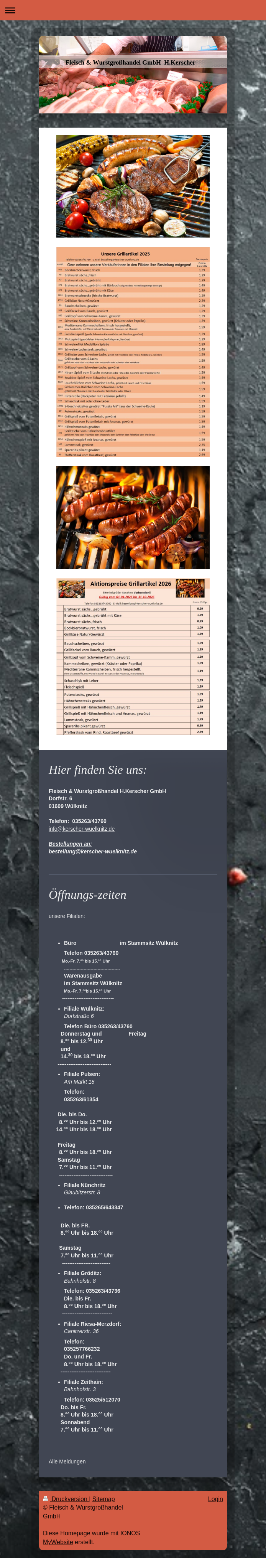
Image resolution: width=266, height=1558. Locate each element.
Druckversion (66, 1499)
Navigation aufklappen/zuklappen (133, 10)
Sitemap (103, 1499)
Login (215, 1499)
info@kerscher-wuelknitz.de (82, 829)
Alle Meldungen (67, 1461)
